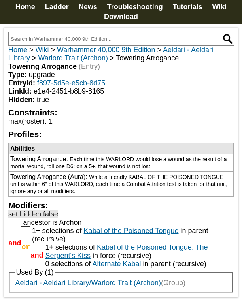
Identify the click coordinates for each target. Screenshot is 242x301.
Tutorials (187, 7)
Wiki (219, 7)
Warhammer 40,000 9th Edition (106, 50)
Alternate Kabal (117, 264)
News (88, 7)
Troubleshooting (135, 7)
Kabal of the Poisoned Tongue (131, 231)
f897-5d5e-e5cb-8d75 (71, 83)
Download (121, 17)
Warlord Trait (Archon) (73, 58)
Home (25, 7)
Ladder (57, 7)
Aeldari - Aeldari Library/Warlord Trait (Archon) (88, 283)
